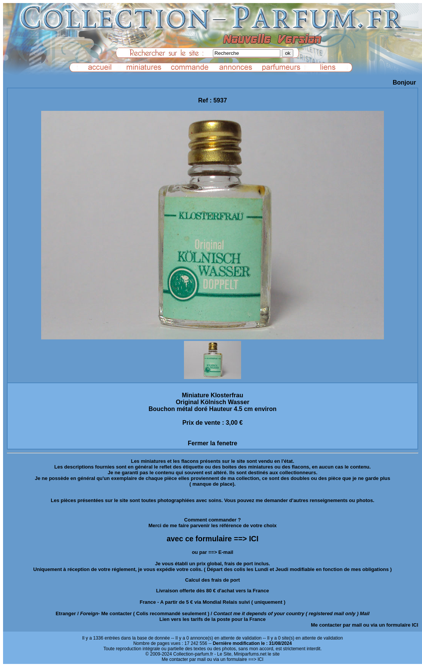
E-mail (225, 552)
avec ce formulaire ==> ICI (212, 538)
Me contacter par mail (336, 625)
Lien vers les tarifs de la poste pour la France (213, 619)
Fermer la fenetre (212, 443)
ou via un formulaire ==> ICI (235, 659)
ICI (415, 625)
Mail (364, 613)
